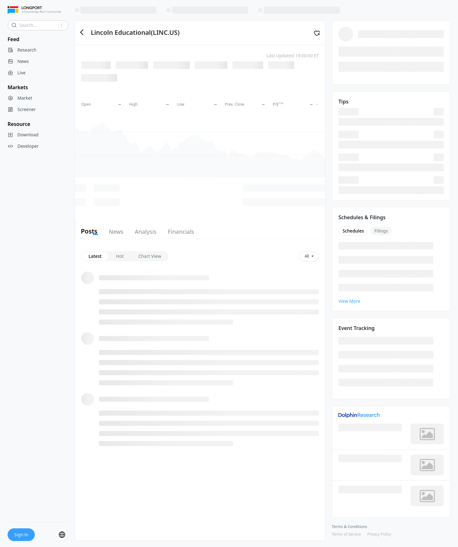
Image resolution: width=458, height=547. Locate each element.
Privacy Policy (379, 534)
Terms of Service (346, 534)
